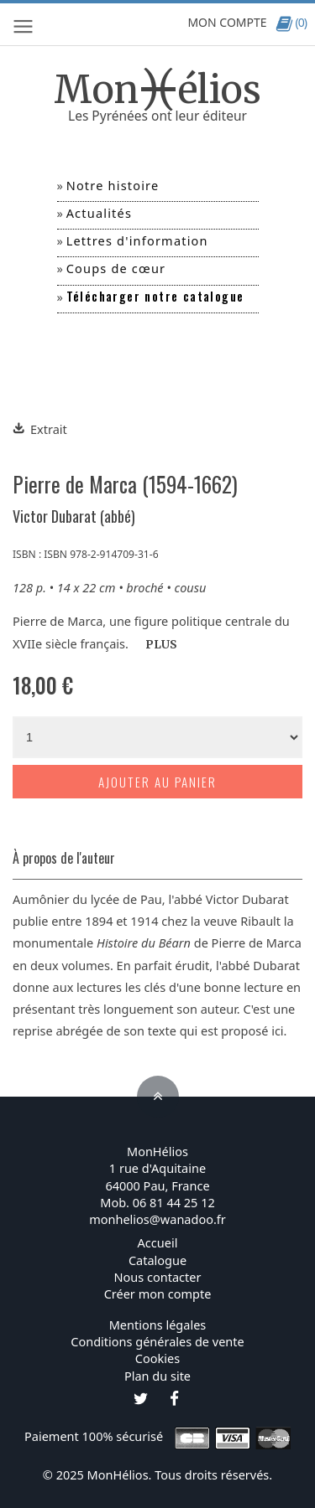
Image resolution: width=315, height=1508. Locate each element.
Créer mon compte (158, 1293)
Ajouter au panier (157, 781)
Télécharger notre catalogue (155, 296)
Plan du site (157, 1375)
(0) (291, 22)
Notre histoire (113, 185)
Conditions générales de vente (157, 1341)
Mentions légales (158, 1324)
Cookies (157, 1358)
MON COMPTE (226, 22)
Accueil (158, 1242)
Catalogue (157, 1260)
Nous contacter (158, 1276)
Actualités (99, 212)
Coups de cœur (116, 268)
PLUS (161, 645)
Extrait (40, 429)
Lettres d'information (137, 240)
